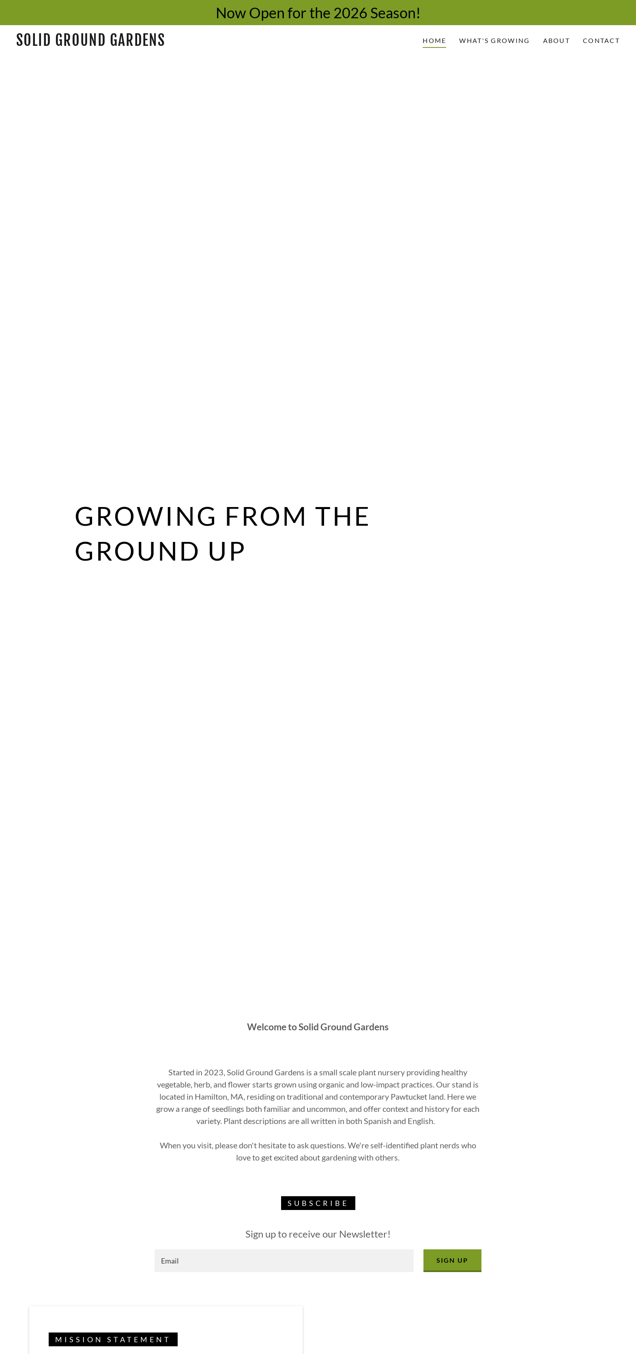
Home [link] (434, 40)
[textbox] (284, 1260)
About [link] (556, 40)
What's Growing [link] (494, 40)
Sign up (452, 1260)
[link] (100, 43)
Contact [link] (601, 40)
